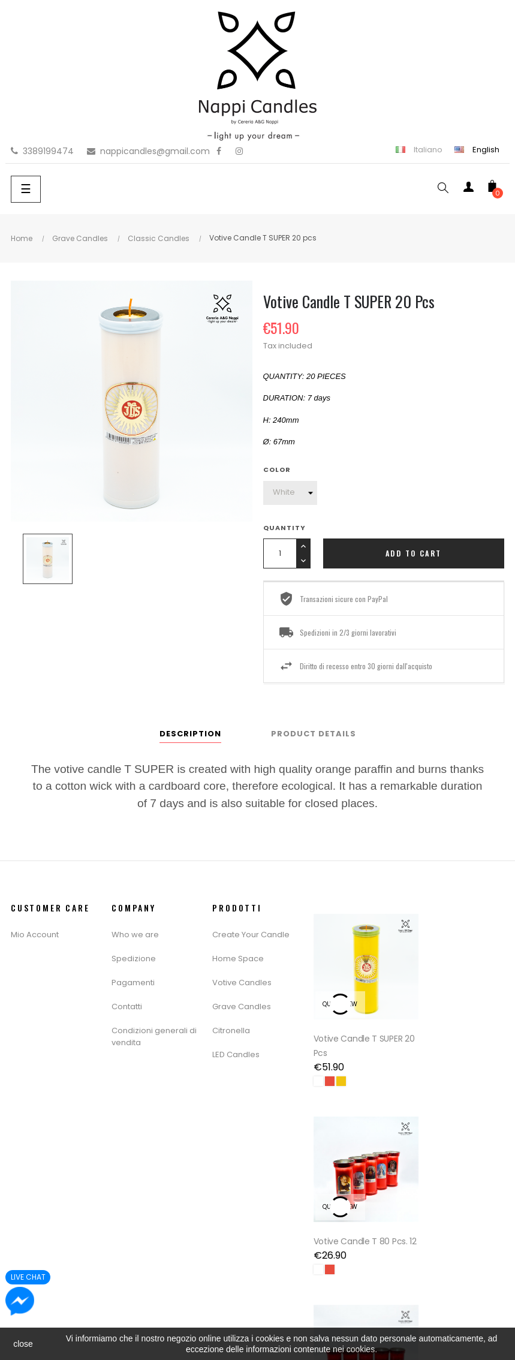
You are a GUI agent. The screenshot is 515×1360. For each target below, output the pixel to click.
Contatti (127, 1006)
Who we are (135, 934)
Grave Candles (241, 1006)
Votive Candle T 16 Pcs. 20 (350, 1217)
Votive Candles (242, 982)
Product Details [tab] (313, 733)
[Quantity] (279, 553)
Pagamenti (133, 982)
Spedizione (134, 958)
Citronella (231, 1030)
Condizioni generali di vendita (154, 1036)
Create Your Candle (251, 934)
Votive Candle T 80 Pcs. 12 (452, 1030)
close (23, 1344)
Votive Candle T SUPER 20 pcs (358, 1030)
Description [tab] (190, 733)
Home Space (238, 958)
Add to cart (413, 553)
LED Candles (236, 1054)
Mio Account (35, 934)
